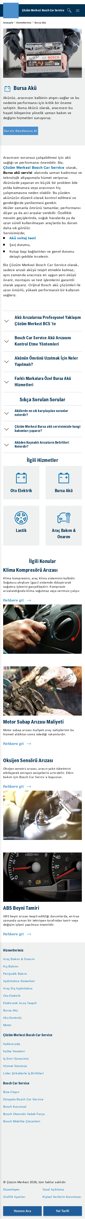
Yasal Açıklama (53, 1189)
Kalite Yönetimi (14, 1051)
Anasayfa (8, 22)
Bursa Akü (10, 1010)
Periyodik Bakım (15, 974)
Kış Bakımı (11, 966)
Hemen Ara (22, 1211)
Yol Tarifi (62, 1211)
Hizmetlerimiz (23, 22)
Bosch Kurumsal (15, 1107)
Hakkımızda (11, 1044)
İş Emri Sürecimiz (16, 1058)
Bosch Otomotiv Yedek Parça (24, 1114)
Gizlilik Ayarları (14, 1197)
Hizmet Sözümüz (15, 1066)
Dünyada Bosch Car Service (23, 1099)
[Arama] (69, 10)
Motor (7, 1025)
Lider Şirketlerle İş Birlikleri (23, 1073)
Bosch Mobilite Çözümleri (21, 1121)
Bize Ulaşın (11, 1092)
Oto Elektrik (12, 996)
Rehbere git (13, 600)
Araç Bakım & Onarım (19, 959)
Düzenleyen (11, 1189)
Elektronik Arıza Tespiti (20, 1003)
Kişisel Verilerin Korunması (61, 1197)
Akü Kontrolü (12, 1018)
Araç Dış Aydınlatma (17, 988)
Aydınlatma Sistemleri (19, 981)
